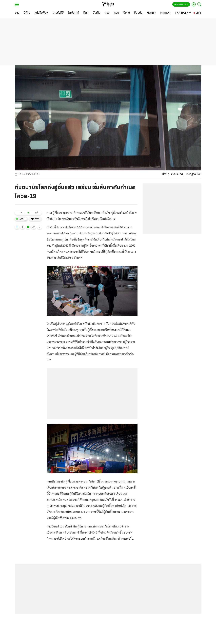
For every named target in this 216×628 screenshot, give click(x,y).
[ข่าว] (17, 12)
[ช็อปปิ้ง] (138, 12)
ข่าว (164, 174)
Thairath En (181, 5)
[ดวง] (107, 12)
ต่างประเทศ (177, 174)
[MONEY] (151, 12)
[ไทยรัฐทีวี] (58, 12)
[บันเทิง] (96, 12)
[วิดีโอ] (27, 12)
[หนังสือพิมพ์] (41, 12)
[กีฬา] (85, 12)
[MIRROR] (165, 12)
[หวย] (116, 12)
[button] (17, 227)
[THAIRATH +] (183, 12)
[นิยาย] (126, 12)
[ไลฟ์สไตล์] (73, 12)
